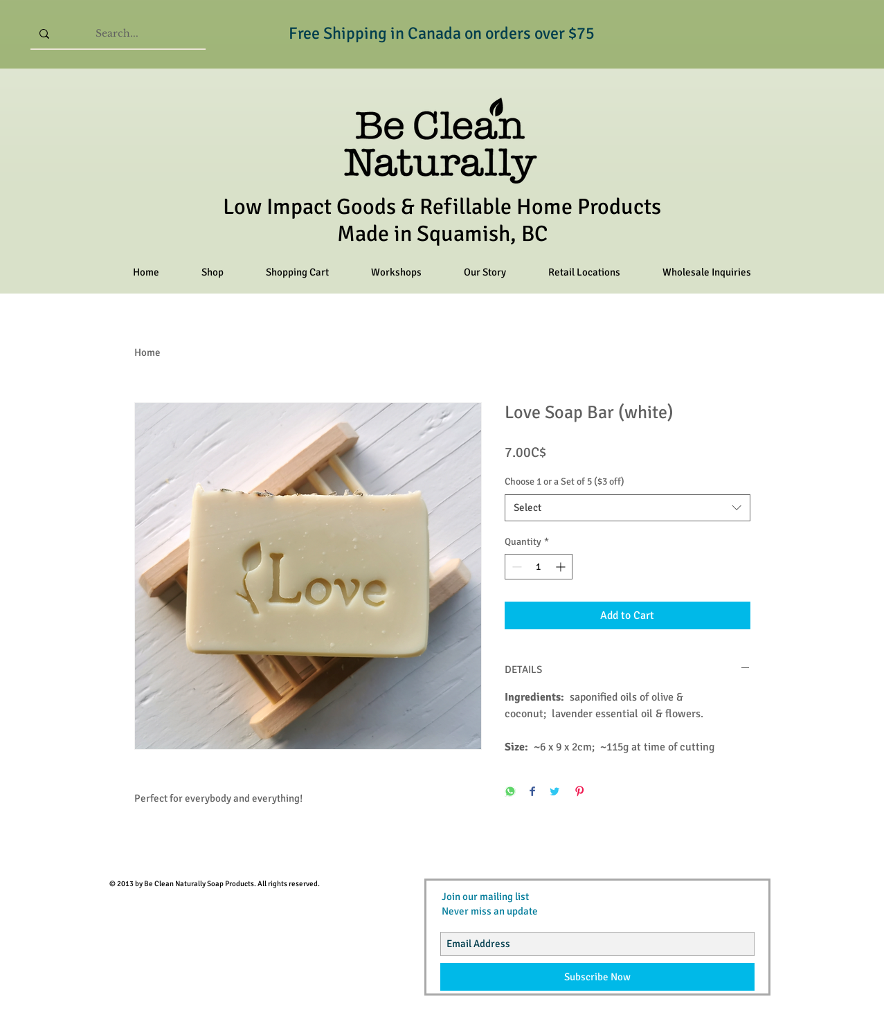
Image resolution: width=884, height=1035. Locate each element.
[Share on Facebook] (532, 792)
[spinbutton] (538, 567)
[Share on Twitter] (554, 792)
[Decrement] (515, 567)
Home (147, 352)
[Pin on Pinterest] (579, 792)
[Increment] (561, 567)
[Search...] (117, 33)
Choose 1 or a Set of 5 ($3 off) (564, 481)
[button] (213, 272)
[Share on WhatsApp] (510, 792)
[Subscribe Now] (597, 977)
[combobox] (627, 507)
